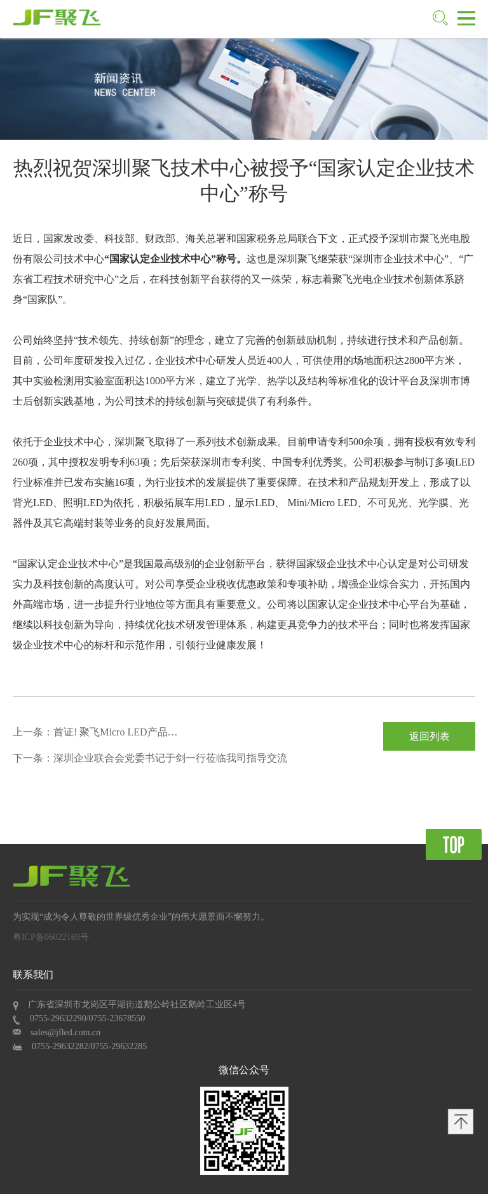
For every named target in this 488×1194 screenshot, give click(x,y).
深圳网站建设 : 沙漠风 (56, 951)
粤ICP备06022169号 (51, 937)
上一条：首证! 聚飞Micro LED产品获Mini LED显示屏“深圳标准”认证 (95, 734)
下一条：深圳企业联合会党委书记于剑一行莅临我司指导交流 (150, 758)
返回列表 (429, 736)
